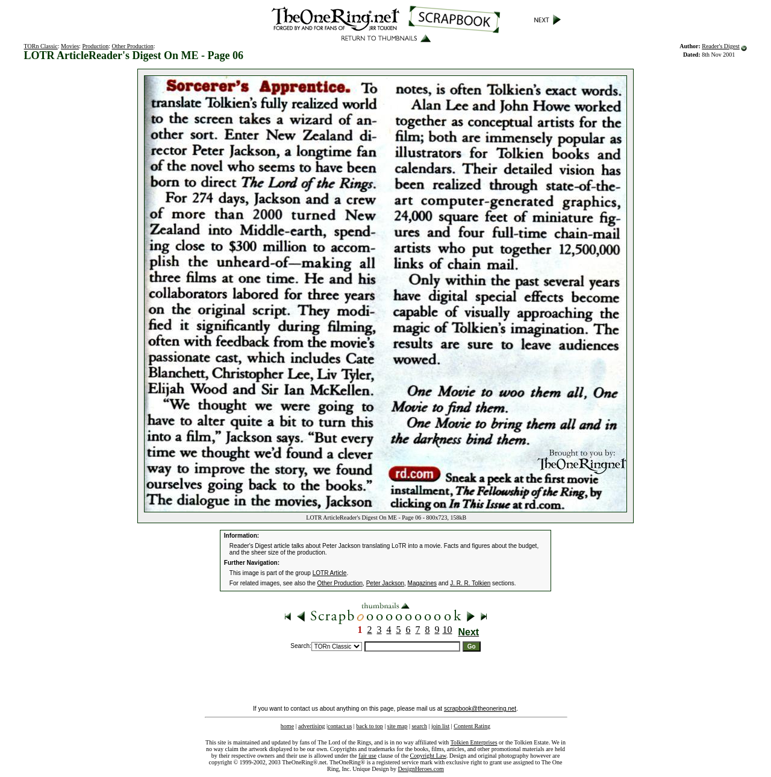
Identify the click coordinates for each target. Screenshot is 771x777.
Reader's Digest (721, 46)
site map (397, 726)
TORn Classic (41, 46)
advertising (311, 726)
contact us (340, 726)
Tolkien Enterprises (474, 742)
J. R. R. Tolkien (470, 583)
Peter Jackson (385, 583)
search (419, 726)
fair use (367, 755)
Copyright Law (428, 755)
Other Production (133, 46)
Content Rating (472, 726)
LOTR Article (330, 573)
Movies (70, 46)
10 (447, 629)
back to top (369, 726)
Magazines (422, 583)
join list (440, 726)
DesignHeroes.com (421, 769)
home (287, 726)
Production (95, 46)
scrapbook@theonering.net (480, 708)
